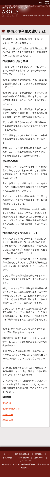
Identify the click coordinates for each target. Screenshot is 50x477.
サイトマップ (25, 461)
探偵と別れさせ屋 (11, 409)
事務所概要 (7, 458)
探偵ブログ (39, 458)
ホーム (6, 454)
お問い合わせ (23, 458)
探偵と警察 (8, 414)
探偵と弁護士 (9, 420)
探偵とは (7, 403)
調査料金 (39, 454)
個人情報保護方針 (22, 454)
